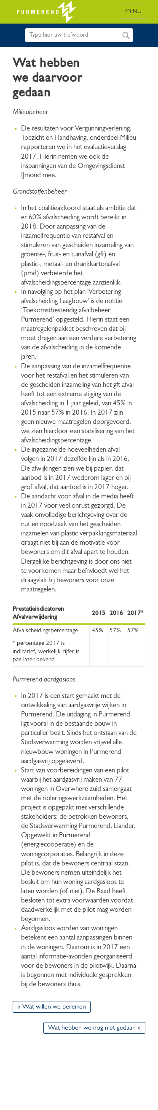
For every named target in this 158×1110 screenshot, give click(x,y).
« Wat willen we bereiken (51, 1007)
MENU (133, 11)
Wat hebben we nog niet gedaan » (94, 1028)
